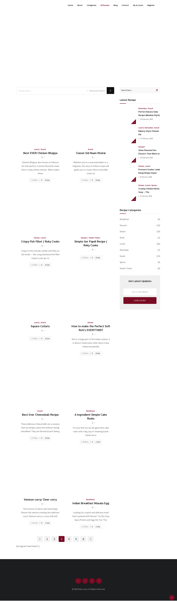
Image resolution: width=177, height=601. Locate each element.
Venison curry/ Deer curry (40, 499)
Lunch (36, 149)
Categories (91, 5)
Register (151, 5)
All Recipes (104, 5)
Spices (154, 185)
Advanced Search (94, 90)
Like (47, 180)
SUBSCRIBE (140, 300)
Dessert (84, 237)
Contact (125, 5)
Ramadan (142, 108)
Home (70, 5)
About (80, 5)
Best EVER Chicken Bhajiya (40, 153)
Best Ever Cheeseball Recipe (40, 414)
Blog (116, 5)
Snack (43, 149)
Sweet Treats (94, 237)
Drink (122, 237)
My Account (138, 5)
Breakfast (90, 411)
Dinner (36, 237)
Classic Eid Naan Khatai (91, 153)
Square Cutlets (40, 326)
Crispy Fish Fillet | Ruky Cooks (40, 241)
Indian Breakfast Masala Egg (90, 503)
